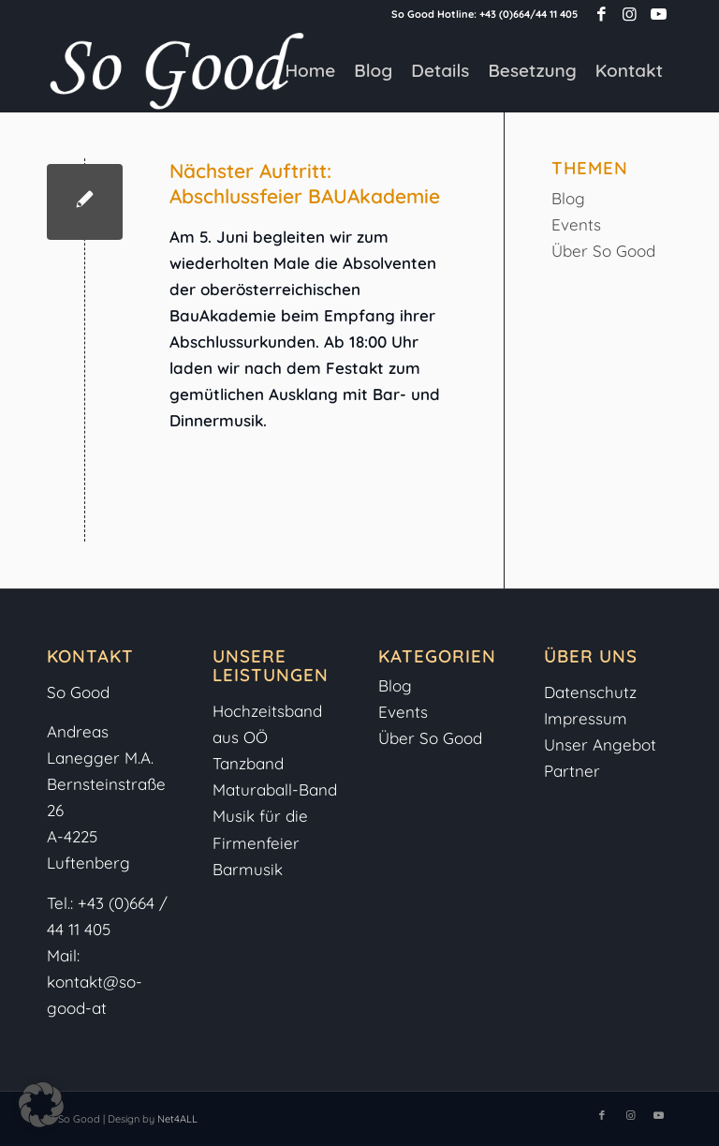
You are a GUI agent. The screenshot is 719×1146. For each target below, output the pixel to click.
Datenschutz (590, 692)
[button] (41, 1105)
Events (576, 224)
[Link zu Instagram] (629, 14)
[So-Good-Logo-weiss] (176, 70)
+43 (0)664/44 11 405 (528, 14)
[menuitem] (310, 70)
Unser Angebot (600, 744)
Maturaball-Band (275, 789)
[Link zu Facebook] (601, 14)
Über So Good (603, 250)
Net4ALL (176, 1118)
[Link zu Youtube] (658, 14)
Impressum (588, 718)
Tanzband (248, 763)
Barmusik (248, 869)
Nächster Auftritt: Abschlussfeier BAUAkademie (304, 183)
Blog (568, 198)
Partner (572, 771)
